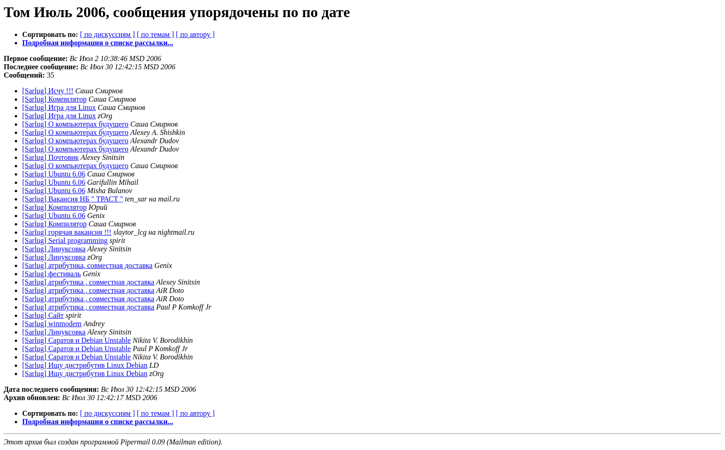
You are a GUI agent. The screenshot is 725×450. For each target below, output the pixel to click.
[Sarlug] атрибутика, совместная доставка (87, 265)
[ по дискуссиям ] (107, 34)
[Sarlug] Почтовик (50, 157)
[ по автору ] (195, 34)
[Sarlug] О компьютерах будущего (75, 124)
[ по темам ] (155, 34)
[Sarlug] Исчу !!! (48, 91)
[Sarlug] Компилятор (54, 99)
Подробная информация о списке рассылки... (97, 43)
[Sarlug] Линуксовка (54, 249)
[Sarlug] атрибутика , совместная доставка (88, 282)
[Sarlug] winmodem (51, 324)
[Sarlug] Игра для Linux (59, 107)
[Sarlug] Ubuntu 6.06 (53, 174)
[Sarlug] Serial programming (65, 240)
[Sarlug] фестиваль (51, 274)
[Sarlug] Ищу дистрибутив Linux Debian (84, 365)
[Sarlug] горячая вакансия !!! (66, 232)
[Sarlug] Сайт (43, 315)
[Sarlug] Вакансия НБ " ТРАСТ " (72, 199)
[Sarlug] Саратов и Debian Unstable (76, 340)
